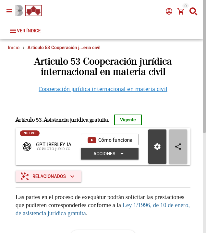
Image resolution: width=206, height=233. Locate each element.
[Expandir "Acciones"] (110, 154)
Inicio (13, 47)
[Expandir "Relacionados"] (48, 176)
